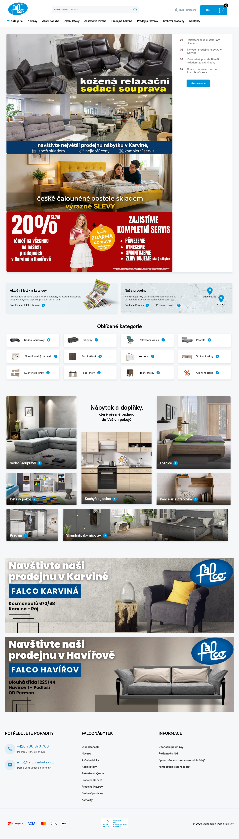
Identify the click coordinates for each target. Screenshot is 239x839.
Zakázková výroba (95, 21)
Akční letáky (71, 21)
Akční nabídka (50, 21)
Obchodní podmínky (171, 747)
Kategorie (14, 21)
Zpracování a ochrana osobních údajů (182, 760)
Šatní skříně (84, 356)
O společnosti (90, 747)
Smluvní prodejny (173, 21)
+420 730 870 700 (33, 746)
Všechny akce (198, 83)
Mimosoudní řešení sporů (174, 766)
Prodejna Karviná (121, 21)
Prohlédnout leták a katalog (27, 305)
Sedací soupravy (29, 340)
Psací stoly (84, 372)
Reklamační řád (168, 753)
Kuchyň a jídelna (101, 499)
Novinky (32, 21)
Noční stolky (142, 372)
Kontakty (194, 21)
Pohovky (82, 340)
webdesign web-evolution (218, 823)
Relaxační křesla (144, 340)
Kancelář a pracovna (179, 499)
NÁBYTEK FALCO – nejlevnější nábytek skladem (18, 9)
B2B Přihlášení (187, 9)
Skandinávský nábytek (33, 356)
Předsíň (19, 535)
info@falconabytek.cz (35, 762)
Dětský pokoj (23, 499)
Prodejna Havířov (147, 21)
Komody (139, 356)
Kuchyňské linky (29, 372)
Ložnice (169, 463)
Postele (196, 340)
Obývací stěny (200, 356)
